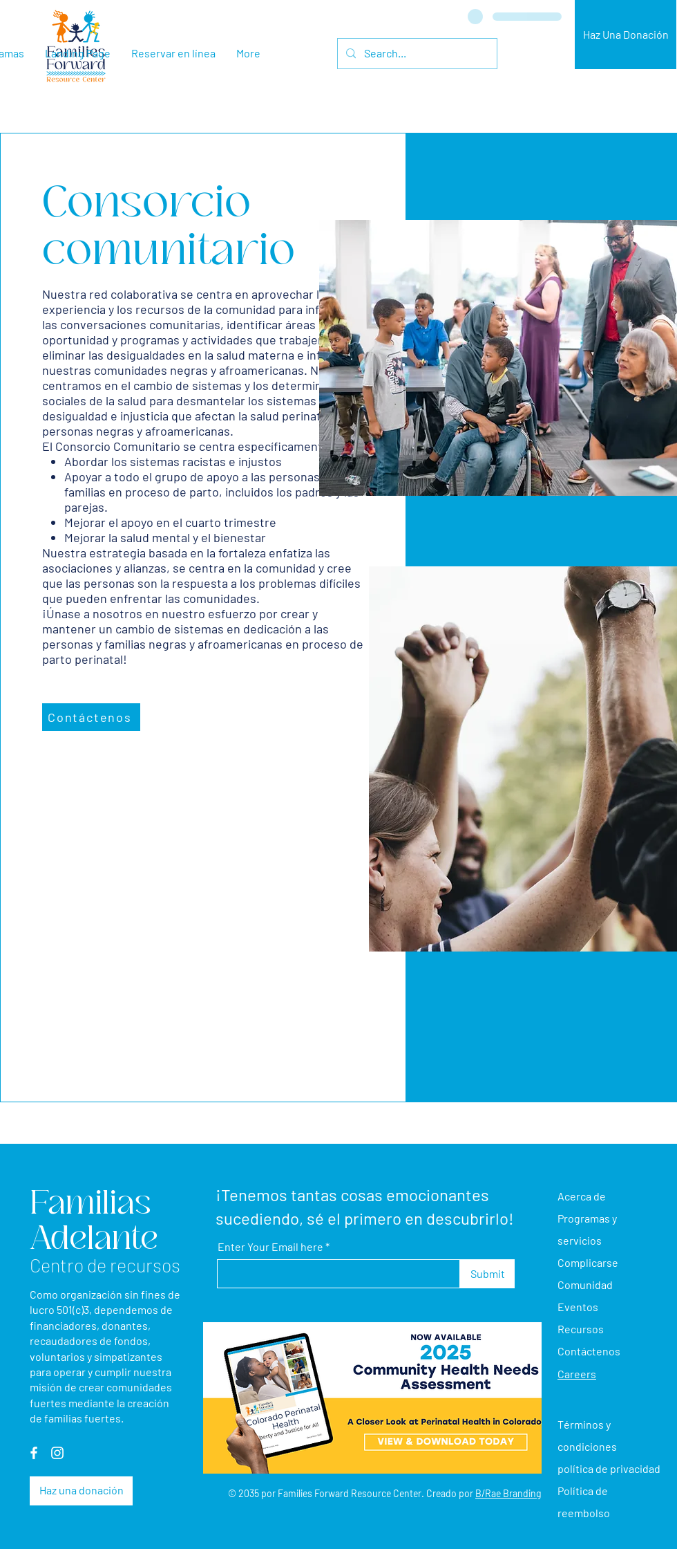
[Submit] (487, 1273)
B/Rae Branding (508, 1493)
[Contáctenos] (91, 717)
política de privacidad (608, 1468)
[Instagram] (57, 1453)
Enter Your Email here (270, 1246)
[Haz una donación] (81, 1490)
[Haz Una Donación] (625, 34)
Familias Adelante (94, 1220)
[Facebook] (34, 1453)
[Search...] (416, 53)
